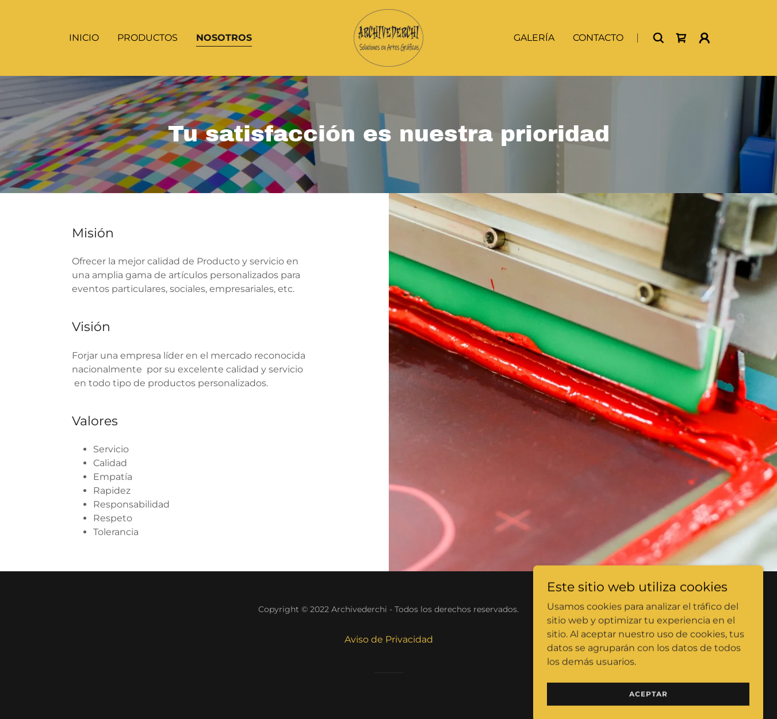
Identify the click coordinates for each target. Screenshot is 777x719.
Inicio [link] (84, 37)
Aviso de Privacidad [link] (389, 639)
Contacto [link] (598, 37)
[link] (388, 37)
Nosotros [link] (224, 37)
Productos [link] (147, 37)
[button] (704, 37)
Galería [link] (534, 37)
